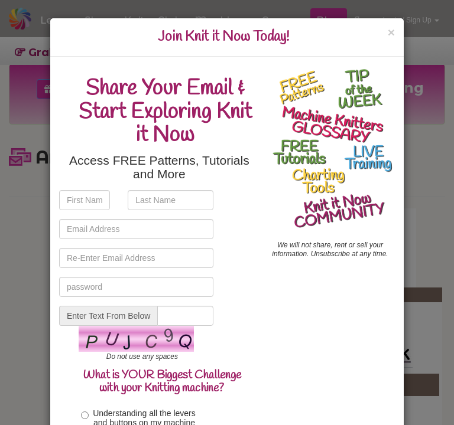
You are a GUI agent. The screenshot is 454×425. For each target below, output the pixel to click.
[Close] (391, 32)
